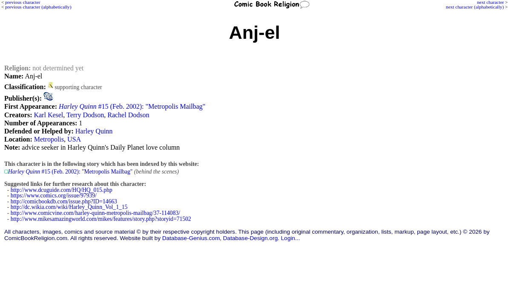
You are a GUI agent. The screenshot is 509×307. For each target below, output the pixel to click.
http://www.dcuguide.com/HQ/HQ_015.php (61, 190)
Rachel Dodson (128, 115)
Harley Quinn (94, 131)
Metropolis (49, 139)
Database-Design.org (250, 238)
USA (74, 139)
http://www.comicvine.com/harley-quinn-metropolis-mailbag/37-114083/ (95, 213)
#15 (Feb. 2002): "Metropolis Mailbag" (132, 106)
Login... (290, 238)
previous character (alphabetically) (38, 6)
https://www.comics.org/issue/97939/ (54, 195)
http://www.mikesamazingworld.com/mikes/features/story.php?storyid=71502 (101, 219)
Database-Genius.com (191, 238)
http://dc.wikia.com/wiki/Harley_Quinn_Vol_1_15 (69, 207)
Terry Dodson (85, 115)
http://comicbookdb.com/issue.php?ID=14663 (64, 201)
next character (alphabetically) (475, 6)
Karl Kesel (48, 115)
